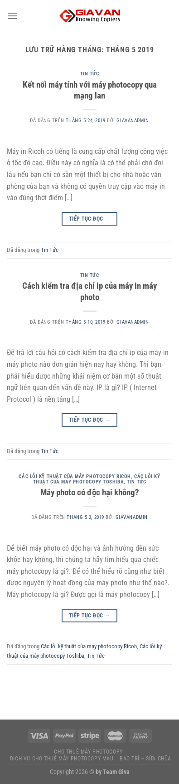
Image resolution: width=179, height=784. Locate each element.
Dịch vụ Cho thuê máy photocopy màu (62, 758)
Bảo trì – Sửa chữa (145, 758)
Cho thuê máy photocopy (88, 752)
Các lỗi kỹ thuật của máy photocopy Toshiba (96, 479)
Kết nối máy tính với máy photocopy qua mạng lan (90, 90)
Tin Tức (89, 74)
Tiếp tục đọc (89, 219)
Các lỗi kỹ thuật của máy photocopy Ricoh (75, 476)
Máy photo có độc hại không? (89, 492)
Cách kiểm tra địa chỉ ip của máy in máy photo (89, 291)
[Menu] (12, 16)
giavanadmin (132, 120)
